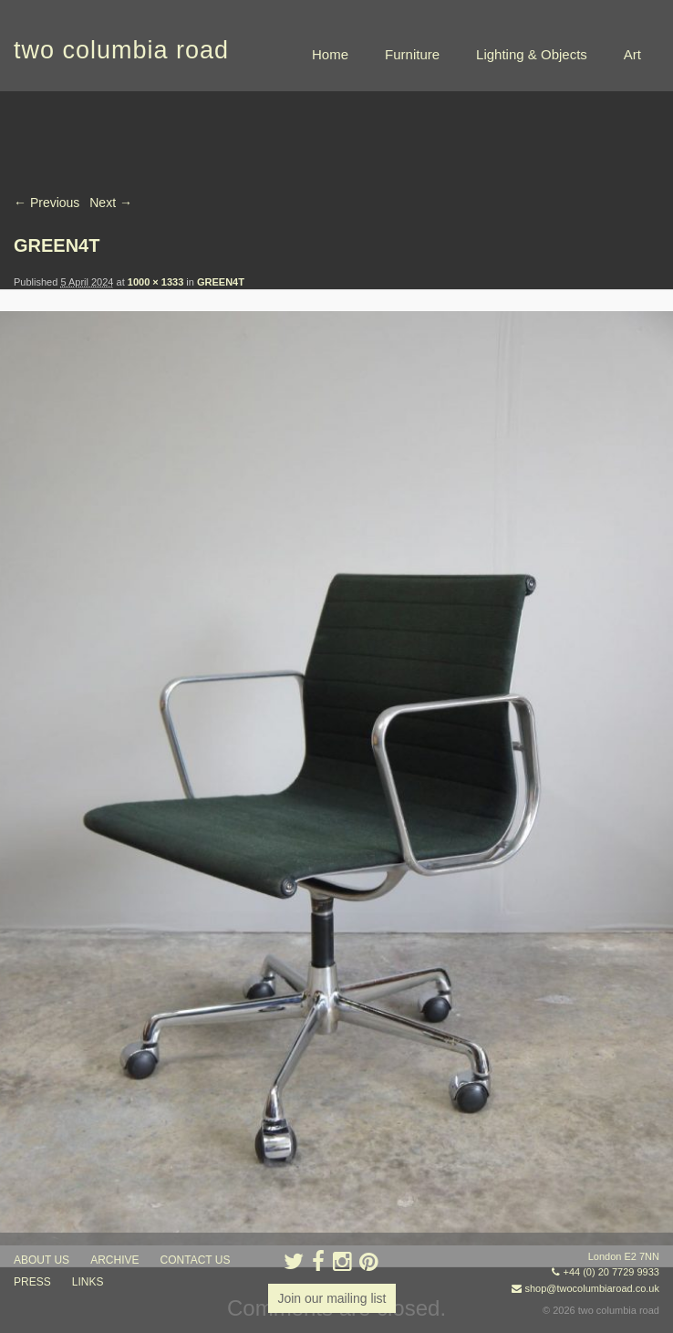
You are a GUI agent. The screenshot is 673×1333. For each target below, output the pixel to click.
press (32, 1282)
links (88, 1282)
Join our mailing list (331, 1298)
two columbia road (121, 50)
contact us (195, 1260)
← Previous (46, 202)
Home (330, 54)
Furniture (412, 54)
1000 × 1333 (155, 281)
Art (632, 54)
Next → (110, 202)
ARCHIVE (114, 1260)
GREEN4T (220, 281)
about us (41, 1260)
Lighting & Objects (531, 54)
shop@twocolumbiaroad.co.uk (591, 1288)
